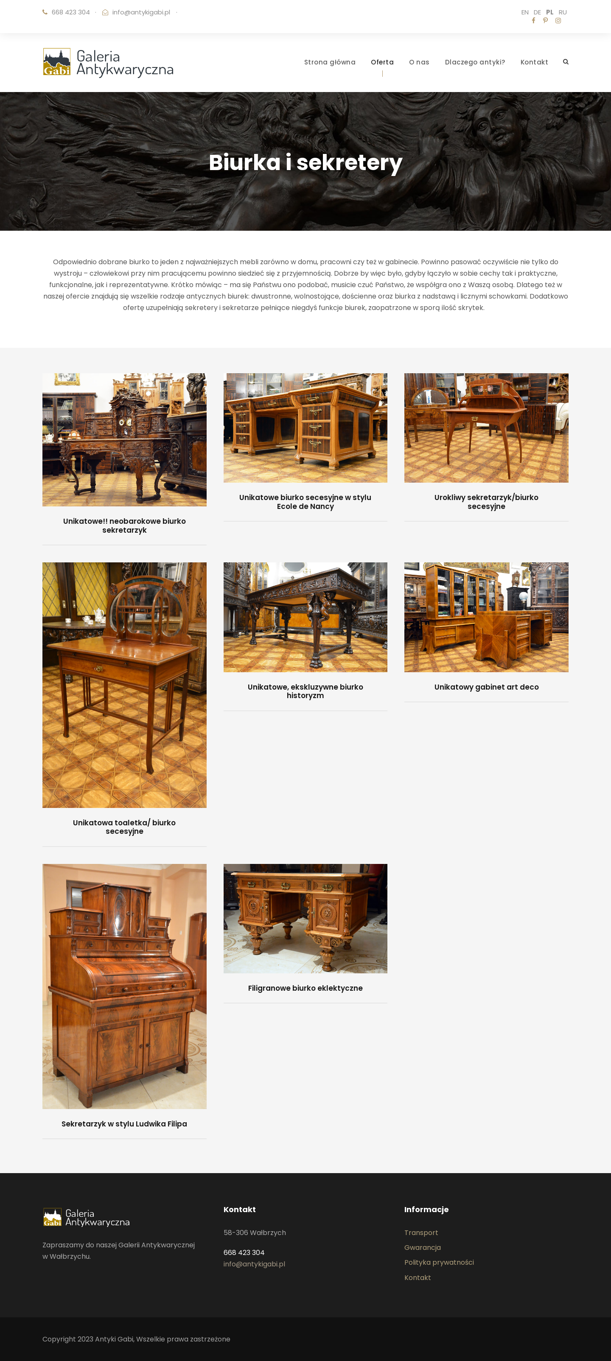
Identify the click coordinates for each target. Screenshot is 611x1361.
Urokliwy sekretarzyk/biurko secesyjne (486, 501)
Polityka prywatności (439, 1262)
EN (525, 12)
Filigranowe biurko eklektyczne (305, 988)
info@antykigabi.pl (141, 12)
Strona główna (330, 62)
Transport (421, 1233)
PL (550, 12)
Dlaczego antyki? (475, 62)
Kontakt (535, 62)
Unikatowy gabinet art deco (486, 687)
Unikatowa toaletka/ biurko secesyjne (124, 827)
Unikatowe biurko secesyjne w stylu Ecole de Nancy (305, 501)
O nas (419, 62)
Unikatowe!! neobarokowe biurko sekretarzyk (124, 525)
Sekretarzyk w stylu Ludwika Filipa (124, 1124)
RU (563, 12)
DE (537, 12)
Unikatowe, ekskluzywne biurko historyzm (305, 691)
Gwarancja (422, 1247)
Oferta (382, 62)
